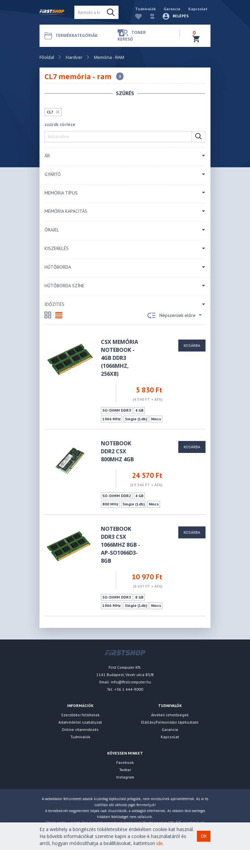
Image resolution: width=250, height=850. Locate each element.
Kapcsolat (198, 8)
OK (204, 836)
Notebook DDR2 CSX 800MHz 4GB (117, 451)
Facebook (125, 762)
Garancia (172, 8)
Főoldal (47, 57)
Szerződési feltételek (80, 714)
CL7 (50, 111)
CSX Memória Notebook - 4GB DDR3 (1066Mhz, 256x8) (119, 357)
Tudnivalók (145, 8)
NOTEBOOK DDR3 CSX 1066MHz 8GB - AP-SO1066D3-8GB (120, 544)
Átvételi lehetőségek (170, 714)
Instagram (125, 777)
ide (159, 843)
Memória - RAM (109, 57)
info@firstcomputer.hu (131, 681)
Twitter (125, 769)
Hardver (74, 57)
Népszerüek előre (174, 316)
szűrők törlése (59, 124)
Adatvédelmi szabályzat (80, 722)
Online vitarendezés (80, 729)
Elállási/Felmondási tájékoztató (170, 722)
